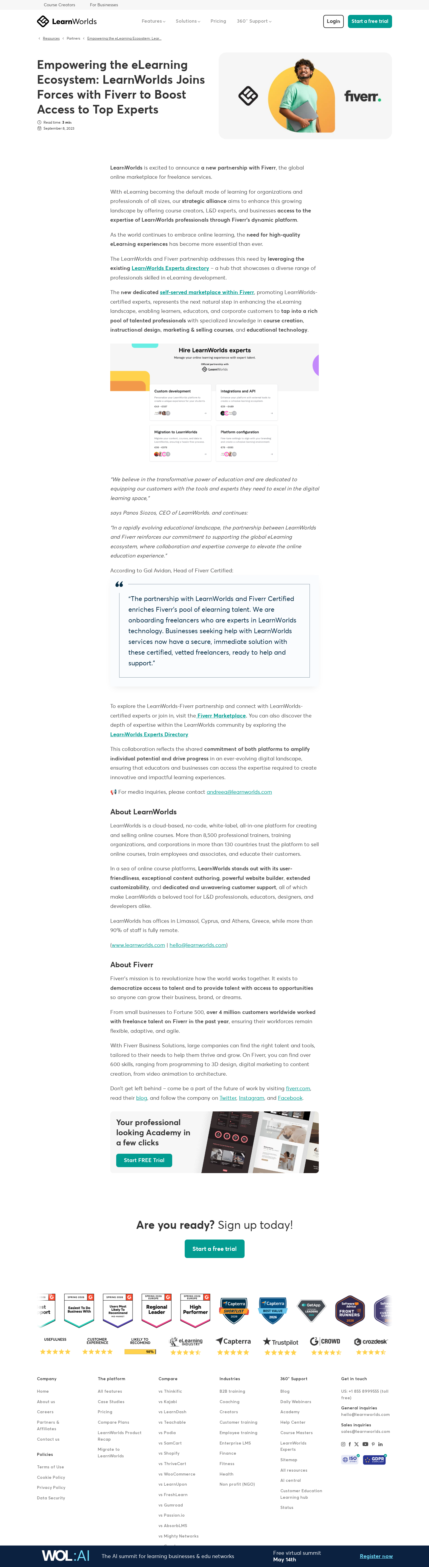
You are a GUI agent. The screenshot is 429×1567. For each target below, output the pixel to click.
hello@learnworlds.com (198, 945)
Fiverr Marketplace (221, 715)
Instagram (251, 1097)
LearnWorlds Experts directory (170, 268)
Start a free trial (370, 21)
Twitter (228, 1097)
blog (141, 1097)
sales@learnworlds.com (365, 1432)
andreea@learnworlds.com (239, 791)
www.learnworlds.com (138, 945)
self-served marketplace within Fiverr (207, 292)
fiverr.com (298, 1088)
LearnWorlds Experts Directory (149, 734)
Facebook (290, 1097)
